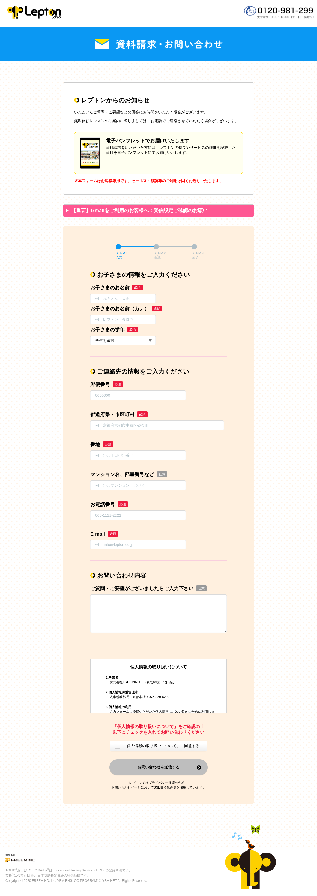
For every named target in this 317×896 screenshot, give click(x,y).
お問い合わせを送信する (158, 767)
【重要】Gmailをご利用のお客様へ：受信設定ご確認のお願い (139, 210)
